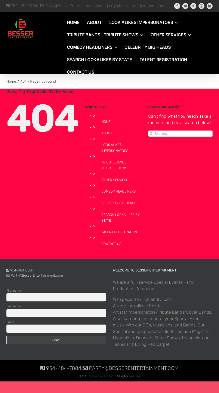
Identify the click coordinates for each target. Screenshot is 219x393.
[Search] (151, 134)
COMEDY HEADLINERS (118, 191)
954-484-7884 (21, 5)
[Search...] (180, 134)
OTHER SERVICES (114, 180)
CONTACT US (111, 244)
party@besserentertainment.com (135, 5)
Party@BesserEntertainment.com (72, 5)
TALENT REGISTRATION (119, 232)
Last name (13, 306)
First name (13, 290)
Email (10, 322)
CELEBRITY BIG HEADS (118, 203)
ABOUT (106, 133)
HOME (106, 122)
